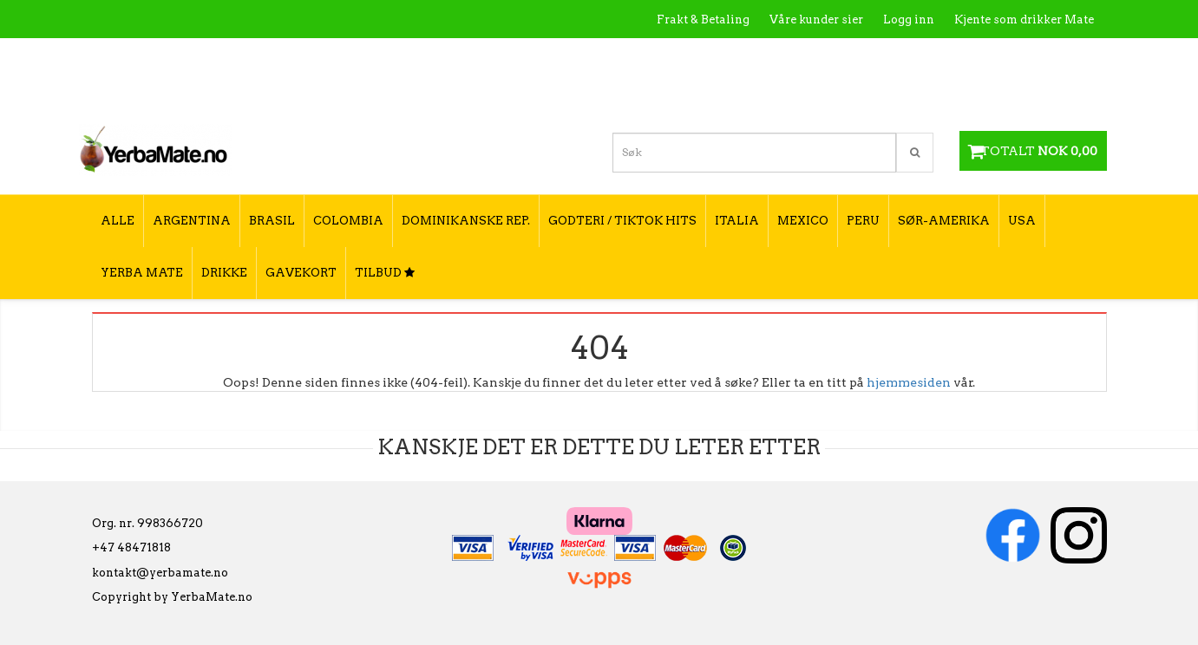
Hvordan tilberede (1041, 56)
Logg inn (908, 19)
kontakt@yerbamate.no (160, 572)
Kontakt (846, 56)
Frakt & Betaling (703, 19)
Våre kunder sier (816, 19)
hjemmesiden (909, 382)
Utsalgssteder (928, 56)
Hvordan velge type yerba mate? (1000, 93)
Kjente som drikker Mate (1024, 19)
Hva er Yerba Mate (749, 56)
